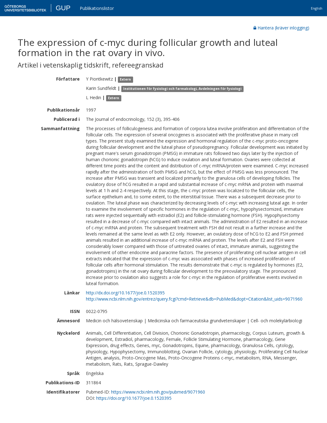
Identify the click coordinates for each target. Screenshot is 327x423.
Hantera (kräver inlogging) (281, 28)
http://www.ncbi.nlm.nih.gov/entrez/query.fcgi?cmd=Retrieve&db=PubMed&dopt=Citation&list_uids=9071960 (194, 299)
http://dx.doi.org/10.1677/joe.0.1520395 (125, 293)
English (316, 8)
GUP (63, 8)
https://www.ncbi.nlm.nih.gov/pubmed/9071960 (158, 392)
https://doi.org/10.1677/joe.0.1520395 (134, 398)
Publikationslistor (97, 8)
